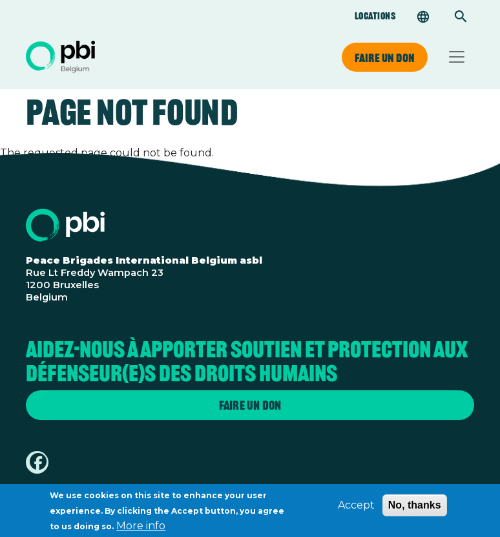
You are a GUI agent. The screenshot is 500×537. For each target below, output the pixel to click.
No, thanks (414, 508)
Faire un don (385, 57)
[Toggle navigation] (456, 57)
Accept (356, 509)
